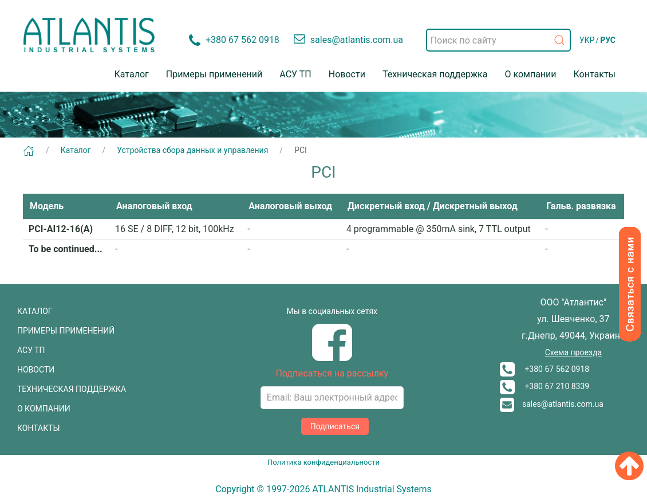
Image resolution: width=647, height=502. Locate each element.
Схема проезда (573, 352)
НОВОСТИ (35, 369)
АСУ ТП (295, 74)
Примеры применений (214, 74)
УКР (587, 40)
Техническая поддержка (435, 74)
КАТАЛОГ (35, 311)
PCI (300, 150)
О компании (530, 74)
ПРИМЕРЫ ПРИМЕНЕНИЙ (66, 330)
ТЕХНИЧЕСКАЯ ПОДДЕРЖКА (71, 389)
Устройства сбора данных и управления (192, 150)
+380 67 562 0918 (544, 369)
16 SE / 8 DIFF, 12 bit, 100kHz (174, 228)
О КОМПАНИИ (43, 408)
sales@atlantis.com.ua (551, 404)
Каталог (132, 74)
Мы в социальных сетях (332, 311)
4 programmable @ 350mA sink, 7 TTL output (438, 228)
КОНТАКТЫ (38, 428)
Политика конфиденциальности (323, 462)
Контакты (595, 74)
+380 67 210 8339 (544, 386)
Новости (347, 74)
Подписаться (335, 426)
